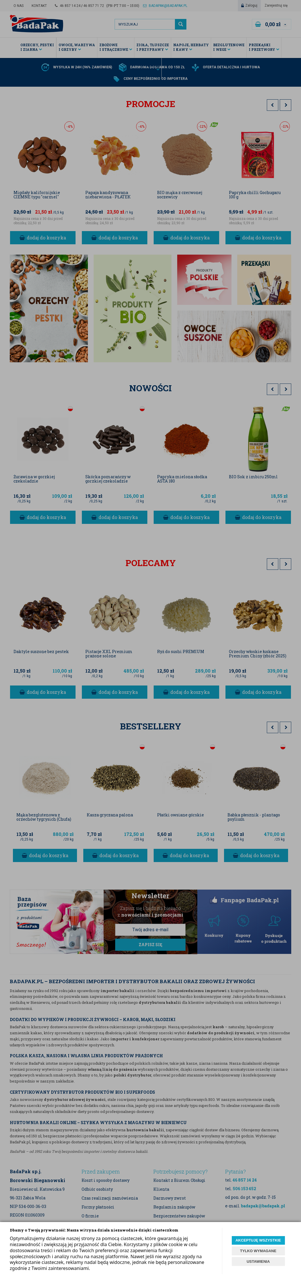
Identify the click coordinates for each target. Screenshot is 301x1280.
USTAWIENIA (258, 1261)
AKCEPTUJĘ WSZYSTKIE (258, 1240)
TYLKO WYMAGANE (258, 1251)
